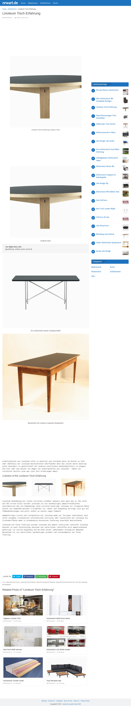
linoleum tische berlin (28, 580)
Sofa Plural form (102, 226)
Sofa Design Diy (102, 183)
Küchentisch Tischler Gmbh (13, 679)
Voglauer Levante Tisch (12, 616)
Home (23, 3)
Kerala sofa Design (103, 251)
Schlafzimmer (45, 3)
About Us (76, 699)
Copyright (59, 699)
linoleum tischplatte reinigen (45, 580)
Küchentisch (8, 17)
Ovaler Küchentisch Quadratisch (108, 243)
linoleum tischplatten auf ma (65, 580)
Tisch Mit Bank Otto (54, 679)
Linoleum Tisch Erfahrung (106, 107)
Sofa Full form (101, 200)
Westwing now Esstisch (105, 234)
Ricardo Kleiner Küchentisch (107, 90)
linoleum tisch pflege (13, 580)
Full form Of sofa (102, 217)
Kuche (55, 3)
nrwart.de (10, 3)
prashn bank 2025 (75, 702)
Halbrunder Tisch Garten (106, 124)
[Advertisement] (45, 37)
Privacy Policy (85, 699)
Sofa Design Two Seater (105, 141)
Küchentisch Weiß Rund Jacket (58, 616)
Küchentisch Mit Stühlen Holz (107, 192)
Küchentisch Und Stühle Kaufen (58, 647)
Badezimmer (33, 3)
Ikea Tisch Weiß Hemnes (12, 647)
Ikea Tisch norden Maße (105, 209)
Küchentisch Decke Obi (105, 166)
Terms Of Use (68, 699)
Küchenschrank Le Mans (105, 132)
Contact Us (51, 699)
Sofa (93, 276)
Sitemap (44, 699)
